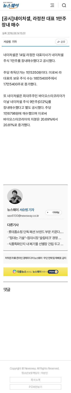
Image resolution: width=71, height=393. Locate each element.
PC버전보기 (35, 386)
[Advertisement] (37, 155)
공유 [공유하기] (61, 41)
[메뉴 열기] (50, 5)
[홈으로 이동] (11, 5)
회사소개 (35, 379)
